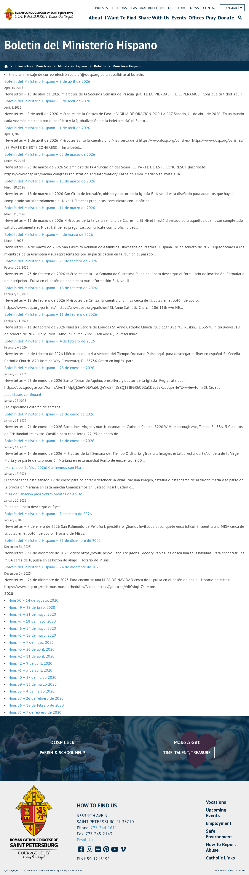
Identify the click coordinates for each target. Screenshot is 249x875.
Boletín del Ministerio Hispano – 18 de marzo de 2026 (49, 181)
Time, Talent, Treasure (187, 752)
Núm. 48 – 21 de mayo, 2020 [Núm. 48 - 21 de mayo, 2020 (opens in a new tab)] (32, 614)
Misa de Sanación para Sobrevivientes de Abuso (43, 493)
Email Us (85, 840)
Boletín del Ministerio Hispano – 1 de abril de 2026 (47, 127)
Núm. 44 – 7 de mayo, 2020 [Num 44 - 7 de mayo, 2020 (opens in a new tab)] (31, 642)
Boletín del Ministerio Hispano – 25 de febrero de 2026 (50, 260)
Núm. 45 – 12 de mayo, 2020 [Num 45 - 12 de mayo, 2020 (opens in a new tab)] (32, 635)
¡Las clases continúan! (22, 394)
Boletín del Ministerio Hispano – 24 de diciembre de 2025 (52, 566)
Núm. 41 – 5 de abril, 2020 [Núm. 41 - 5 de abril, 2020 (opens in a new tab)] (30, 670)
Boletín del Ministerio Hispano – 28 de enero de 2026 (49, 367)
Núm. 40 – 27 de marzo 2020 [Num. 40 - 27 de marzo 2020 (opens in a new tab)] (32, 677)
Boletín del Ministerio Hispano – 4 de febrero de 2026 (49, 341)
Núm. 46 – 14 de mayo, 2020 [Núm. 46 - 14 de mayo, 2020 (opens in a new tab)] (32, 628)
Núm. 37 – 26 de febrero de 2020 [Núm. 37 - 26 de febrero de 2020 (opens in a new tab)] (36, 698)
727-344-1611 (104, 828)
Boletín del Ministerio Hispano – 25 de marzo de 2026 (49, 154)
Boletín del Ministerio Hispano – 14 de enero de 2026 (49, 440)
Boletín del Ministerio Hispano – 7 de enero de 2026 (48, 513)
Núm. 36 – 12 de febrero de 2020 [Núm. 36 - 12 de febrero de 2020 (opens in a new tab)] (36, 705)
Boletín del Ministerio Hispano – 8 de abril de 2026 (47, 81)
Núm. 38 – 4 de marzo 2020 (31, 691)
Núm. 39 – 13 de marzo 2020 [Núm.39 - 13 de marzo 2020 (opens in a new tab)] (32, 684)
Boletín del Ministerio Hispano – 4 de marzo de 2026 (48, 234)
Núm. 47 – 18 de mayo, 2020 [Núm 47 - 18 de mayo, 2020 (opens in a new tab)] (32, 621)
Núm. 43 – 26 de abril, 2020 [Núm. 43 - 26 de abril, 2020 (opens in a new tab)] (31, 649)
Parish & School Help (62, 752)
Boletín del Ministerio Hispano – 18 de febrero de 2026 (50, 287)
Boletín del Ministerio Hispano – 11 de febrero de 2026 (50, 314)
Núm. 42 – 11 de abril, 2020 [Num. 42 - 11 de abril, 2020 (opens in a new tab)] (31, 656)
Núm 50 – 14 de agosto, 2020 (33, 600)
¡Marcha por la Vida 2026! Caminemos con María (44, 467)
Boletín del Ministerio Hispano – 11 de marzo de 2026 (49, 207)
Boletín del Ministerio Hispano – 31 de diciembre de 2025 (52, 540)
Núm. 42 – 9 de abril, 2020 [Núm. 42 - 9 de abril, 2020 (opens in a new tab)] (30, 663)
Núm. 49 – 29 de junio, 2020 (31, 607)
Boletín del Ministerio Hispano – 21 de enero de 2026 (49, 414)
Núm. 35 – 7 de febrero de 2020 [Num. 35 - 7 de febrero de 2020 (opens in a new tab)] (34, 712)
